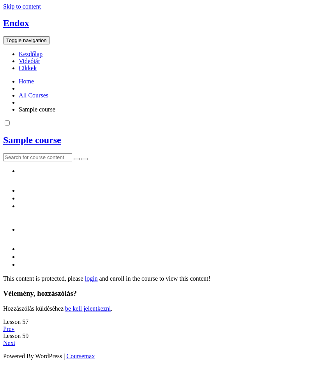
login (91, 278)
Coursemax (81, 356)
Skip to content (22, 6)
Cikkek (28, 68)
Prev (8, 328)
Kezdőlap (30, 54)
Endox (16, 23)
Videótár (29, 61)
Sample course (32, 140)
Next (9, 342)
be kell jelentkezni (88, 308)
